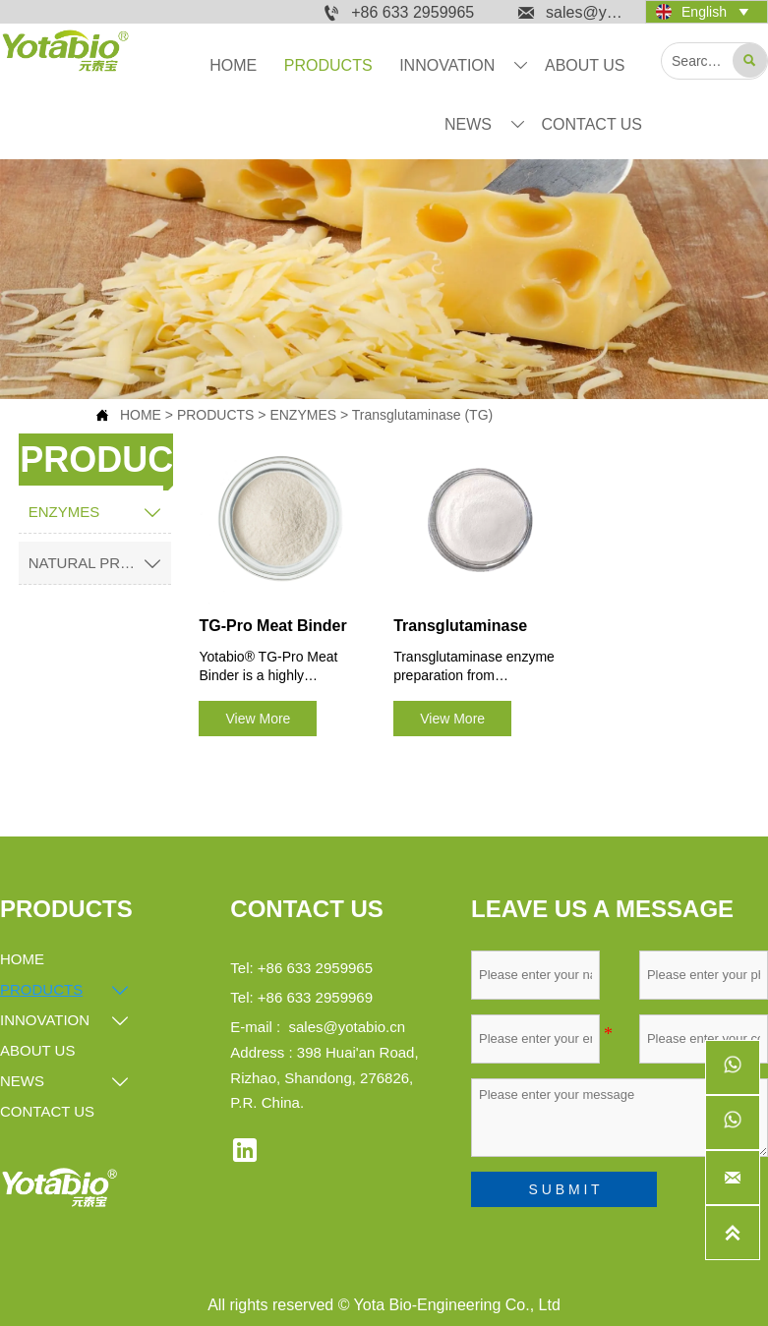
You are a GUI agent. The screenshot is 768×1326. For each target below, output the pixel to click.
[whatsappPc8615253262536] (732, 1122)
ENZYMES (302, 415)
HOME (140, 415)
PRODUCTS (216, 415)
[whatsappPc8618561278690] (732, 1067)
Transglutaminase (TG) (422, 415)
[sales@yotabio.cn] (732, 1177)
